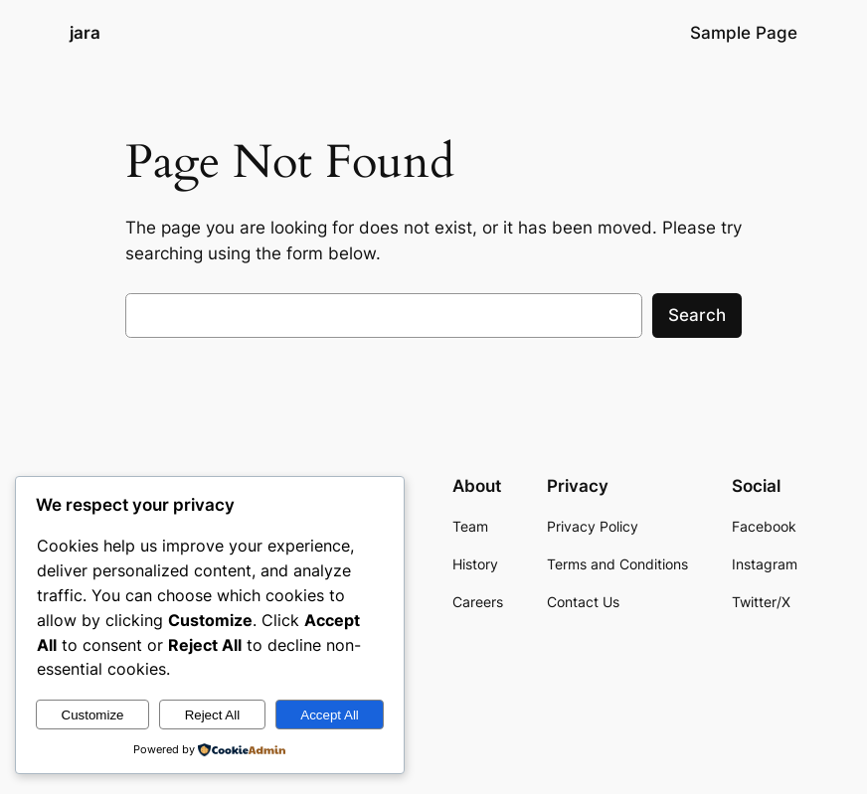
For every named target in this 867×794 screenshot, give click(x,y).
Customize (93, 715)
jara (85, 33)
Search (697, 315)
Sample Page (743, 33)
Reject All (213, 715)
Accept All (329, 715)
